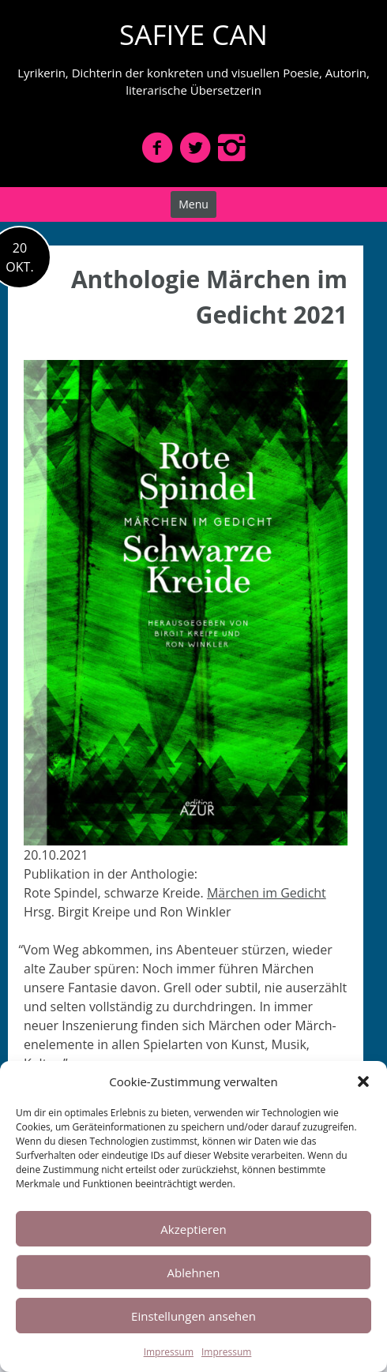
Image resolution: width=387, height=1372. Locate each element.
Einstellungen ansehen (193, 1316)
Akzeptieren (193, 1229)
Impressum (169, 1352)
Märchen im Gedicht (266, 893)
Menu (193, 204)
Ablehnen (193, 1272)
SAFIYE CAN (193, 34)
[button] (363, 1081)
